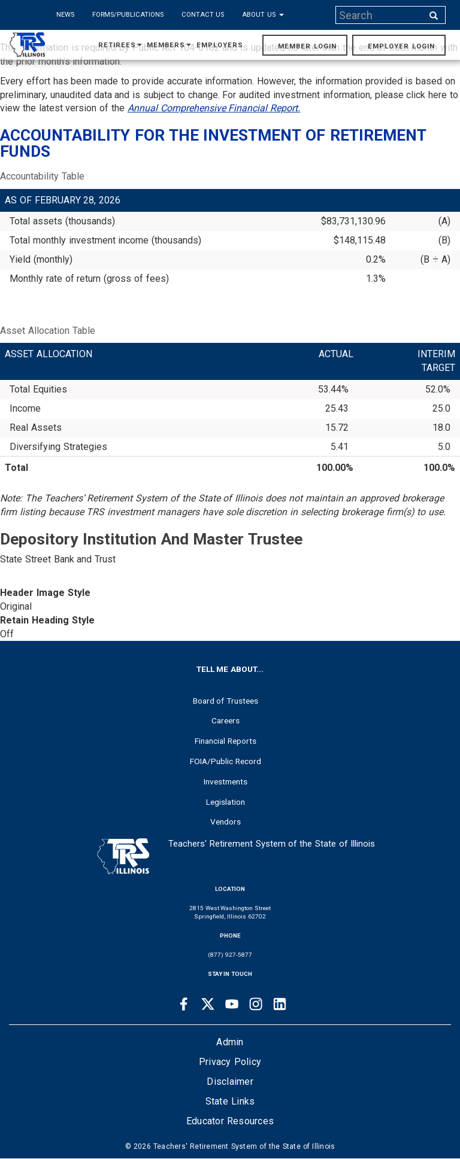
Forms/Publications (128, 15)
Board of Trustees (226, 700)
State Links (230, 1101)
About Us (263, 15)
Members (169, 45)
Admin (229, 1042)
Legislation (225, 802)
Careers (225, 720)
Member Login (307, 46)
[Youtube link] (231, 1004)
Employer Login (401, 46)
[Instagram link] (255, 1004)
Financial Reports (225, 741)
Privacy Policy (230, 1061)
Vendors (225, 821)
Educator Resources (230, 1121)
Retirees (120, 45)
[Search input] (380, 15)
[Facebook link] (183, 1004)
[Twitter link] (207, 1004)
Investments (225, 781)
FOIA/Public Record (225, 761)
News (65, 15)
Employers (219, 45)
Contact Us (203, 15)
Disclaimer (230, 1081)
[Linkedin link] (279, 1004)
